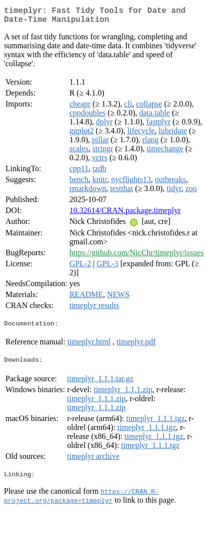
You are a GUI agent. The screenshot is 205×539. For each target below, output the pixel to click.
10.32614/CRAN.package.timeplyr (125, 214)
